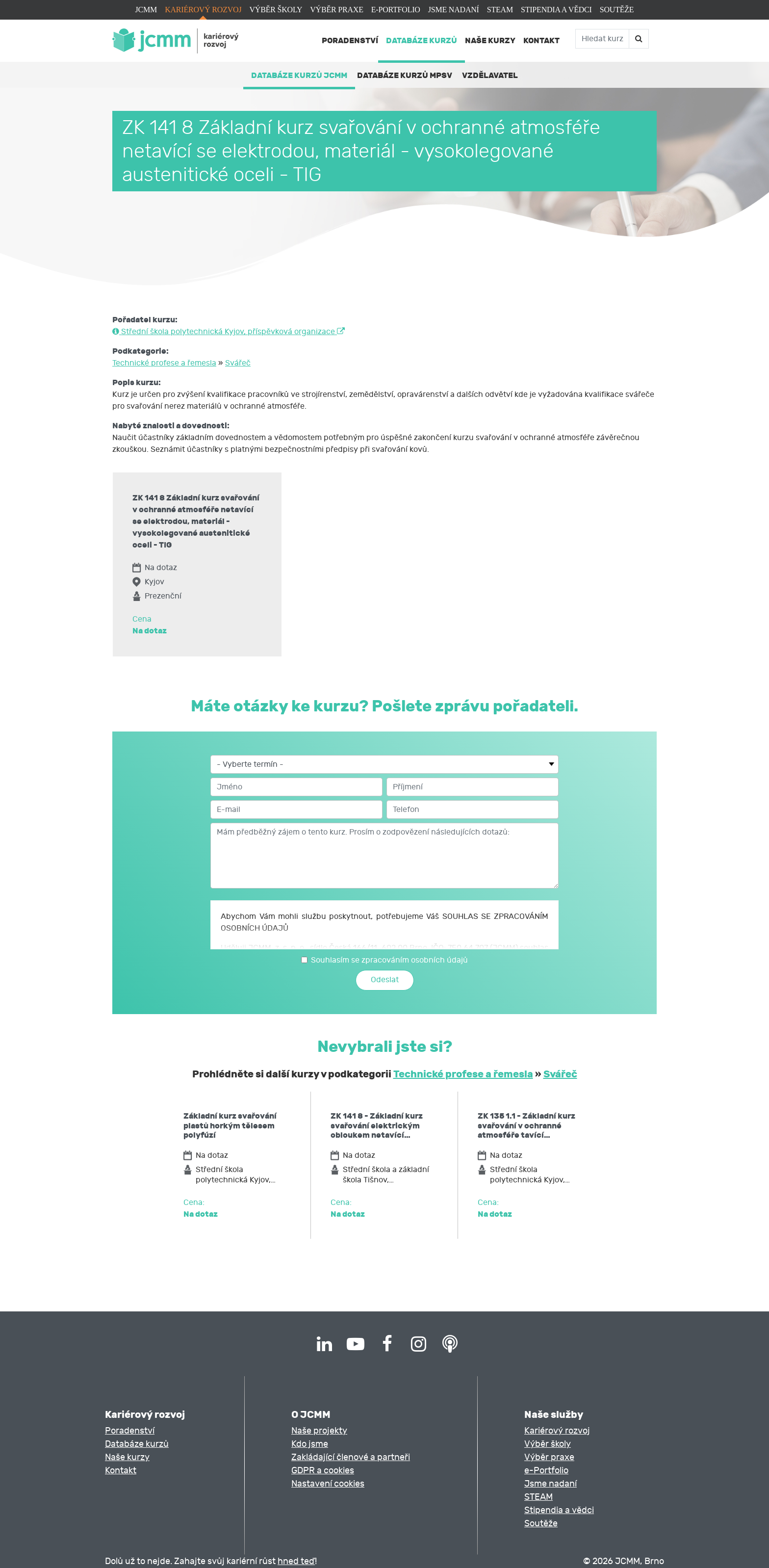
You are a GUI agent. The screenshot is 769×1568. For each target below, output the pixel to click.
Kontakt (541, 40)
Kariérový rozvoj (203, 9)
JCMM (146, 9)
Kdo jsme (309, 1444)
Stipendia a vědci (556, 9)
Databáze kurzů (421, 40)
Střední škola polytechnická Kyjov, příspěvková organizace (228, 331)
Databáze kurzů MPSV (404, 75)
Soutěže (617, 9)
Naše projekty (319, 1431)
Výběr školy (275, 9)
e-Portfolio (395, 9)
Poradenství (350, 40)
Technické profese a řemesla (164, 363)
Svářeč (238, 363)
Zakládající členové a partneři (350, 1457)
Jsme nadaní (453, 9)
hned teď (296, 1561)
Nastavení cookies (327, 1484)
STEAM (500, 9)
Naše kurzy (490, 40)
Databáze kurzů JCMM (299, 75)
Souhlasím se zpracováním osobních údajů (389, 960)
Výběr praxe (336, 9)
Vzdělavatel (490, 75)
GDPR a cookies (322, 1470)
